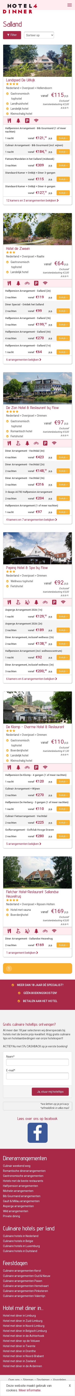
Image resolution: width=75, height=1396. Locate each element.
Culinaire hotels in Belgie (18, 1241)
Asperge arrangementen (18, 1206)
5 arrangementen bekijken (23, 844)
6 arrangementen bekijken (23, 360)
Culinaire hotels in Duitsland (20, 1251)
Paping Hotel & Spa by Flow (27, 567)
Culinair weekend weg (16, 1166)
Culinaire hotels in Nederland (20, 1236)
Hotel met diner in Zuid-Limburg (22, 1321)
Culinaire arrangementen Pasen (22, 1281)
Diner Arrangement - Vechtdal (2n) (24, 464)
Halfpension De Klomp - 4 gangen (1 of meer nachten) (35, 775)
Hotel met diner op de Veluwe (21, 1341)
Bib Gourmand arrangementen (21, 1196)
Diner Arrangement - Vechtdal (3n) (24, 478)
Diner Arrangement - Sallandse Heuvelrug (29, 938)
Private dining (11, 1216)
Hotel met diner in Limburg (19, 1316)
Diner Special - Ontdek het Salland (24, 304)
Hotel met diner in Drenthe (19, 1351)
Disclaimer (43, 1380)
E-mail (10, 1070)
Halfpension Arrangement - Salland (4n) (28, 332)
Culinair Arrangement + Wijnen (22, 789)
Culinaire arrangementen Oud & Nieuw (26, 1276)
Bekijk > (63, 138)
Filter (12, 35)
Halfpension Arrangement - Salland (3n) (28, 318)
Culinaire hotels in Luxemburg (21, 1246)
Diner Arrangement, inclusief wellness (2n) (29, 637)
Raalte (40, 256)
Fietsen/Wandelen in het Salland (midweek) (29, 159)
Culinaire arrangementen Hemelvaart (26, 1286)
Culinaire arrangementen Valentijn (24, 1296)
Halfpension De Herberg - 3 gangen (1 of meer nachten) (36, 802)
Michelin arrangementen (18, 1191)
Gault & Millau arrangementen (21, 1201)
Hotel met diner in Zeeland (19, 1361)
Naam (9, 1057)
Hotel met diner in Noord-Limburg (23, 1326)
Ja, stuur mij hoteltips (50, 1092)
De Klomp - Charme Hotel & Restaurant (35, 726)
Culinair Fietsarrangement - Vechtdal (26, 816)
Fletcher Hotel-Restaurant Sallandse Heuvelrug (32, 894)
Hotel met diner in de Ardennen (22, 1366)
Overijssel (28, 88)
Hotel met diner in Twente (19, 1346)
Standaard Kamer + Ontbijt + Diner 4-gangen (30, 186)
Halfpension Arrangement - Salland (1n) (28, 345)
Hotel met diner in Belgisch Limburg (25, 1331)
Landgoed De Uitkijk (20, 80)
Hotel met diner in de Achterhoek (23, 1336)
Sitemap (28, 1380)
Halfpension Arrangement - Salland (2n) (28, 291)
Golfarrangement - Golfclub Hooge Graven (29, 830)
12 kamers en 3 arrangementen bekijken (32, 200)
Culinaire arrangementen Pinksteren (25, 1291)
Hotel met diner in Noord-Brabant (23, 1356)
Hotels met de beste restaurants (23, 1181)
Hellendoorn (44, 88)
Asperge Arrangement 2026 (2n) (23, 624)
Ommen (42, 416)
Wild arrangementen (15, 1211)
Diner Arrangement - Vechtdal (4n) (24, 451)
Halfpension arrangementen (20, 1186)
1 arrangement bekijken (22, 953)
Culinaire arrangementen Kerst (22, 1271)
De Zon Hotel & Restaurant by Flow (32, 407)
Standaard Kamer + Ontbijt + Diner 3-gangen (30, 173)
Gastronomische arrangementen (23, 1176)
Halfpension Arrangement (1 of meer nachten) (31, 505)
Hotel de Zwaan (18, 248)
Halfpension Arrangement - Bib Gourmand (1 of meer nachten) (35, 130)
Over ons (14, 1380)
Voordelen (59, 1380)
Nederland (12, 88)
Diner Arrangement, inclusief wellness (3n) (29, 665)
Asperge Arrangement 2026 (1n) (23, 610)
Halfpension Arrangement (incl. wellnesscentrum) (33, 651)
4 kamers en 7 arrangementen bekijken (31, 520)
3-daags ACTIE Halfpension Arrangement (28, 492)
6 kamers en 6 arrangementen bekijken (31, 679)
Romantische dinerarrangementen (24, 1171)
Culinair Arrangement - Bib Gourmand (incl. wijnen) (34, 145)
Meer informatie (30, 1390)
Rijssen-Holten (46, 904)
